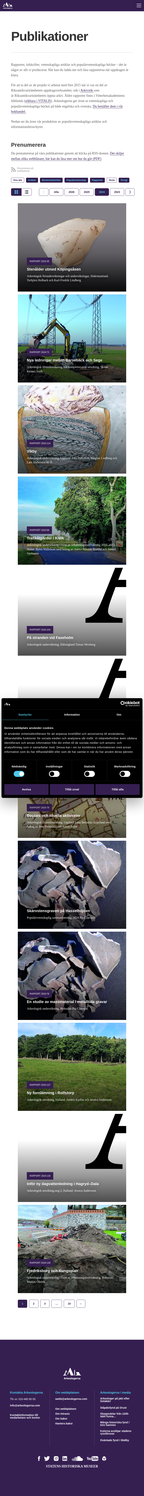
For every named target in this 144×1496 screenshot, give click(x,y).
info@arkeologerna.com (25, 1405)
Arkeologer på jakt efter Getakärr (114, 1399)
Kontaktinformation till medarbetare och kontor (25, 1415)
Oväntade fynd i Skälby (114, 1439)
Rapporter (97, 179)
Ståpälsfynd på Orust (113, 1407)
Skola (112, 179)
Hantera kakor (64, 1423)
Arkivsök (87, 90)
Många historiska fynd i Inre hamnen (114, 1423)
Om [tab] (119, 714)
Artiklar (32, 179)
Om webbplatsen (65, 1408)
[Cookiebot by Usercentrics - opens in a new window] (123, 704)
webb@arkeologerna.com (71, 1398)
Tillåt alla (118, 789)
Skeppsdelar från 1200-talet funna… (114, 1414)
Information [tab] (72, 714)
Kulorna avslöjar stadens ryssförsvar (115, 1431)
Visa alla (17, 179)
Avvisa (26, 789)
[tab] (71, 191)
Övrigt (124, 179)
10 (69, 1303)
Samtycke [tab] (25, 714)
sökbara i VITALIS (38, 101)
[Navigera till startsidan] (72, 1378)
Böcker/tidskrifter (51, 179)
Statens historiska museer (72, 1466)
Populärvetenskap (76, 179)
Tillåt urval (72, 789)
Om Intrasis (62, 1413)
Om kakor (61, 1418)
